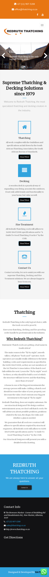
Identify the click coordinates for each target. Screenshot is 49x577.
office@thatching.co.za (26, 9)
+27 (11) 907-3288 (13, 521)
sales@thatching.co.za (16, 525)
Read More (24, 157)
